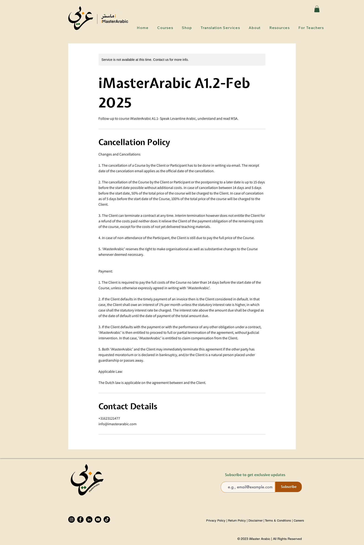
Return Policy (237, 520)
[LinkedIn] (89, 519)
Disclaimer (255, 520)
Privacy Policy (216, 520)
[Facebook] (80, 519)
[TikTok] (107, 519)
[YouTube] (98, 519)
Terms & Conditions (278, 520)
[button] (317, 9)
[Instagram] (71, 519)
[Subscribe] (288, 487)
